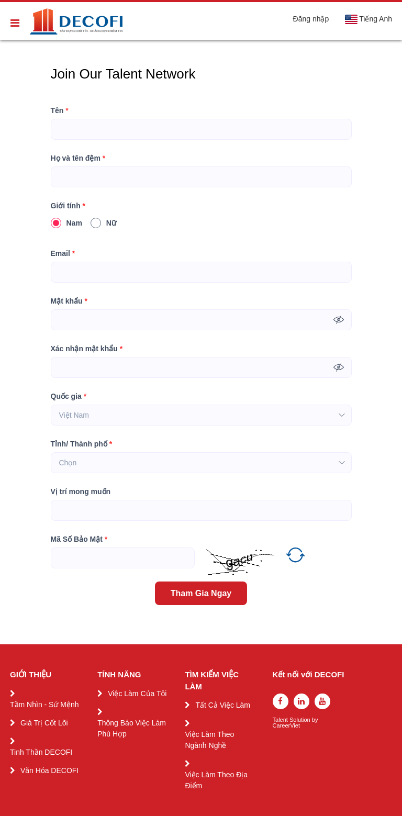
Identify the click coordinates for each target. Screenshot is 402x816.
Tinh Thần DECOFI (41, 752)
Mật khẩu (69, 301)
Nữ (103, 223)
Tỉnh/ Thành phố (82, 444)
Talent (281, 720)
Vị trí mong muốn (81, 491)
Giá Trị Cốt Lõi (44, 723)
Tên (60, 110)
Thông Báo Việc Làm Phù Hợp (131, 728)
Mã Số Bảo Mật (79, 539)
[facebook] (280, 701)
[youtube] (322, 701)
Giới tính (68, 205)
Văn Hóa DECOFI (49, 770)
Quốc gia (69, 396)
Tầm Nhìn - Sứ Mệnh (44, 704)
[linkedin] (301, 701)
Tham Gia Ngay (201, 593)
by (316, 720)
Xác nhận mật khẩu (87, 348)
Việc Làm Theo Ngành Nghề (209, 740)
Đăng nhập (311, 19)
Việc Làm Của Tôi (137, 693)
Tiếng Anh (368, 19)
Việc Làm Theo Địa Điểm (216, 780)
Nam (66, 223)
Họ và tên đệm (78, 158)
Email (63, 253)
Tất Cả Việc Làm (222, 705)
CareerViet (286, 726)
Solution (300, 720)
